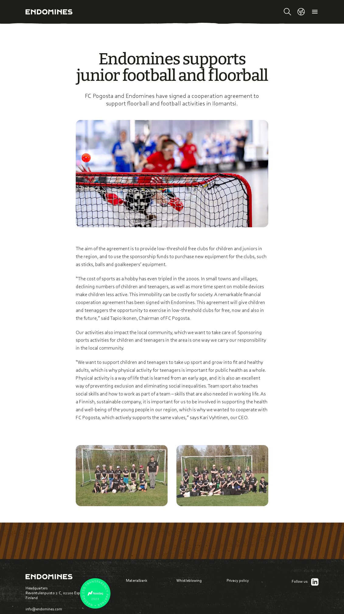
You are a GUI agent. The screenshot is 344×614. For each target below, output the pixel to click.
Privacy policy (238, 580)
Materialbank (136, 580)
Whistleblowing (189, 580)
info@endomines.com (44, 609)
